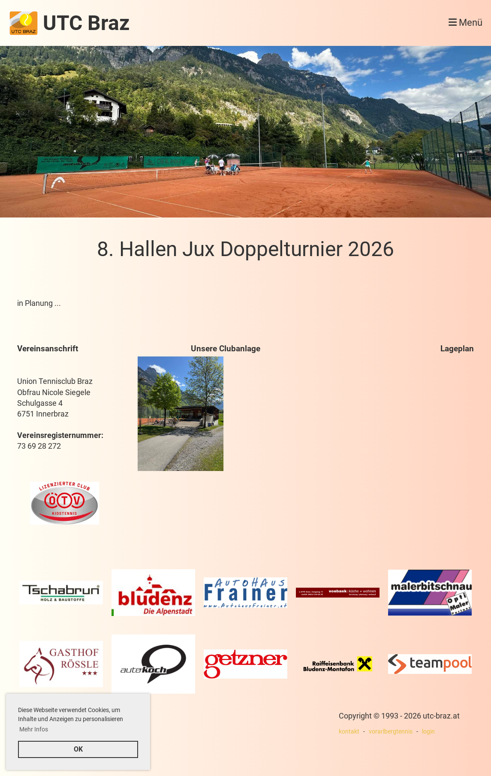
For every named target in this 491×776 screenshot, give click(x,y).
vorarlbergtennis (391, 731)
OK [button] (78, 749)
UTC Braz (86, 23)
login (428, 731)
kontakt (349, 731)
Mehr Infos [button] (33, 729)
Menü (465, 22)
